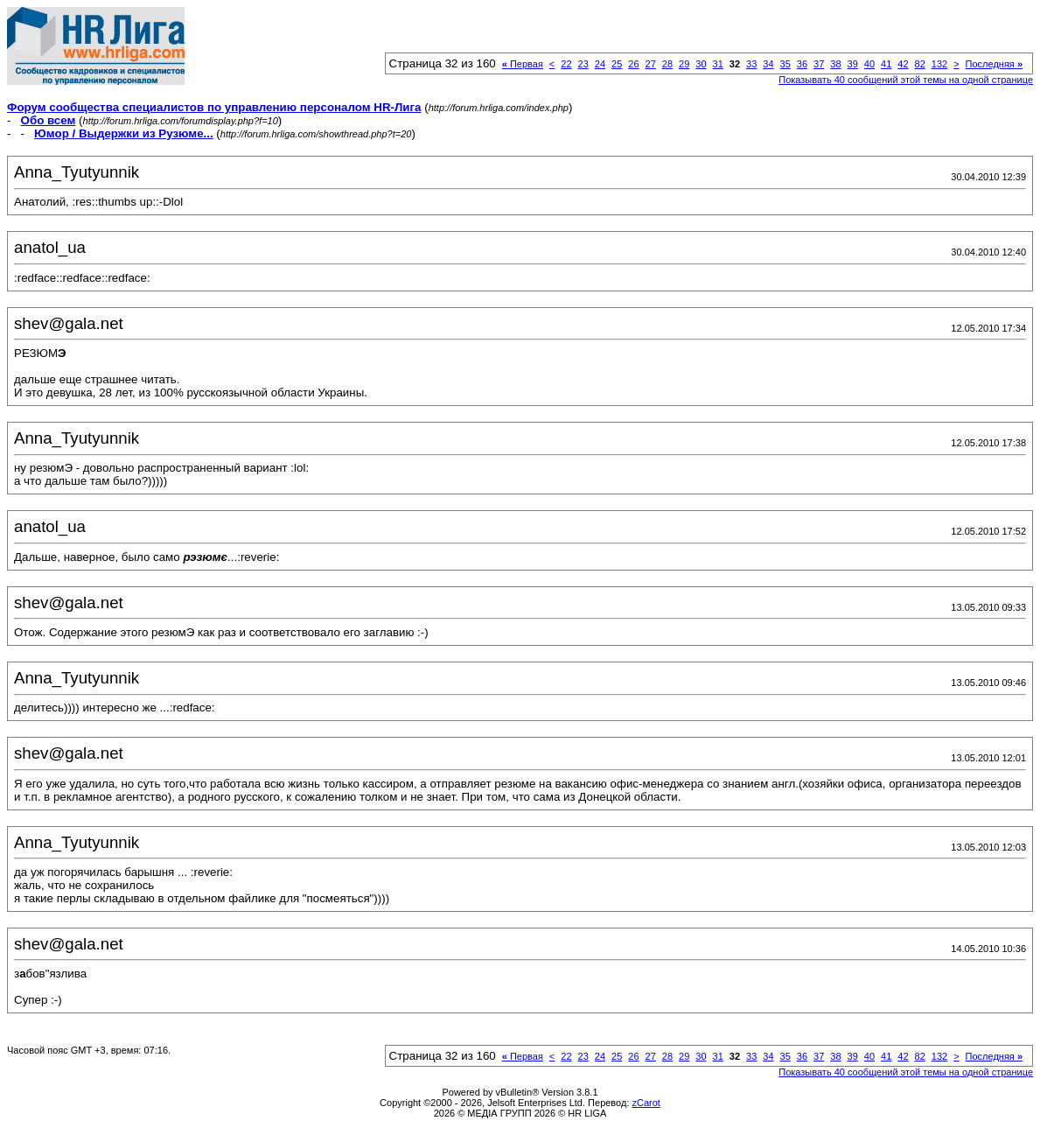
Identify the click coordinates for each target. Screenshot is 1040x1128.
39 (853, 64)
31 (718, 64)
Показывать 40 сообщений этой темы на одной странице (905, 79)
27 (651, 64)
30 (700, 64)
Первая (522, 64)
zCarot (646, 1102)
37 (818, 64)
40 (869, 64)
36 (802, 64)
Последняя (994, 64)
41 (886, 64)
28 (667, 64)
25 (616, 64)
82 (920, 64)
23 (583, 64)
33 (751, 64)
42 (902, 64)
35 (785, 64)
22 (566, 64)
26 (633, 64)
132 (939, 64)
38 (835, 64)
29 (684, 64)
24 (600, 64)
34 (768, 64)
